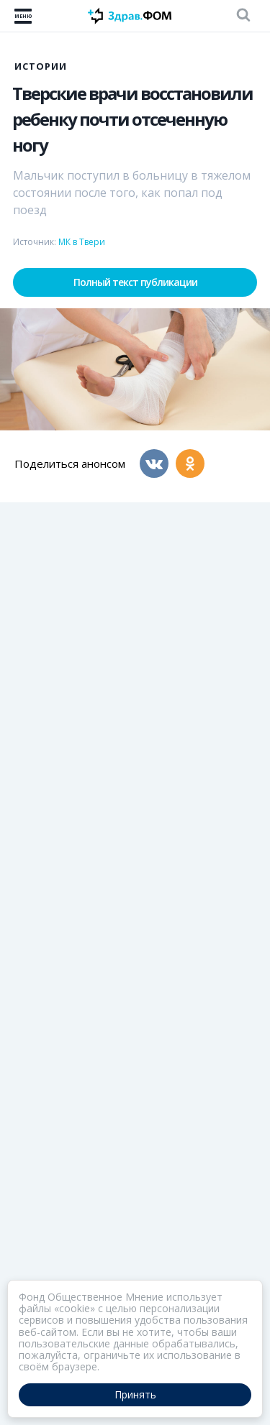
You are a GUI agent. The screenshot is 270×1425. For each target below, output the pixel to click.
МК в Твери (81, 242)
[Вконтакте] (154, 463)
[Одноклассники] (190, 463)
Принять (135, 1394)
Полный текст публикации (135, 282)
